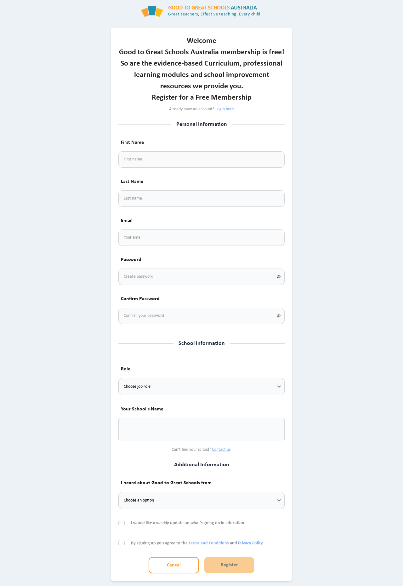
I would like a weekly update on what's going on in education (188, 523)
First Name (132, 142)
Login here (224, 109)
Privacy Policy (250, 543)
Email (127, 220)
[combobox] (131, 429)
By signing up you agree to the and (197, 543)
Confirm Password (140, 298)
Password (131, 259)
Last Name (132, 181)
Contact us (221, 449)
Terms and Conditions (209, 543)
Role (125, 369)
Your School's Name (142, 409)
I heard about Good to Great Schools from (166, 482)
